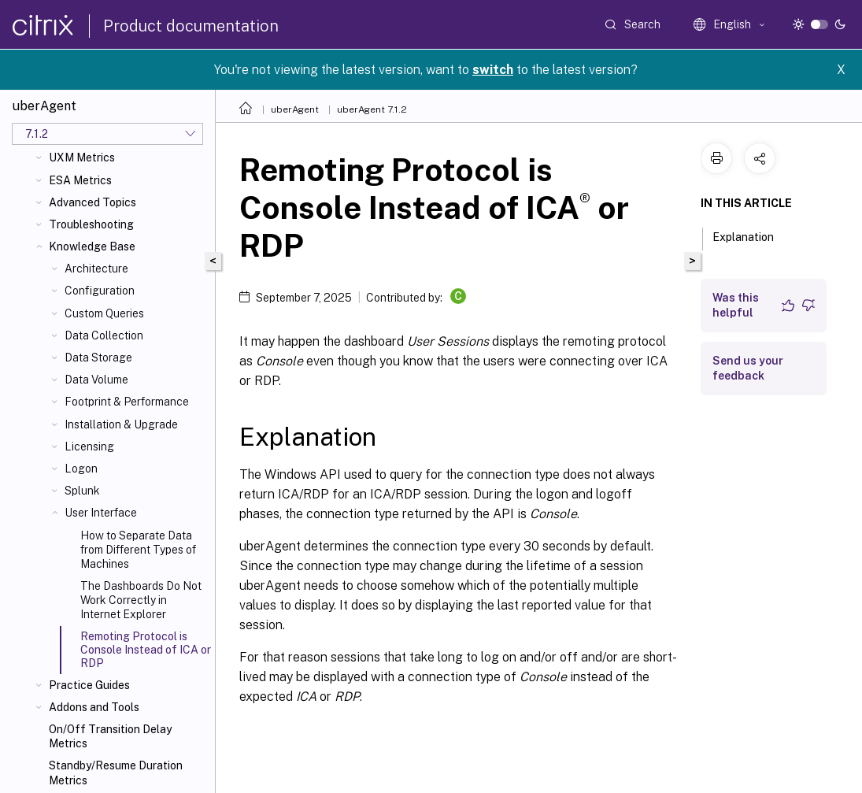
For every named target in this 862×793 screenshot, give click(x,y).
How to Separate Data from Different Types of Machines (138, 549)
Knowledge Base (92, 246)
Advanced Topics (92, 202)
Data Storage (98, 357)
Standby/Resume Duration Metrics (116, 772)
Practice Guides (89, 685)
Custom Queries (104, 313)
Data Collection (104, 335)
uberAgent (295, 109)
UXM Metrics (82, 157)
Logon (81, 468)
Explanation (751, 235)
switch (492, 69)
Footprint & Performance (127, 401)
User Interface (101, 512)
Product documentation (191, 26)
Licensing (89, 446)
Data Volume (96, 379)
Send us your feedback (747, 368)
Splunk (82, 490)
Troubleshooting (91, 224)
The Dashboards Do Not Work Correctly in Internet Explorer (141, 600)
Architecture (96, 268)
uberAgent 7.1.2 (372, 109)
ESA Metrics (80, 180)
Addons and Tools (94, 707)
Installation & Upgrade (121, 424)
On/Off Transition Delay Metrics (110, 736)
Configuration (100, 290)
